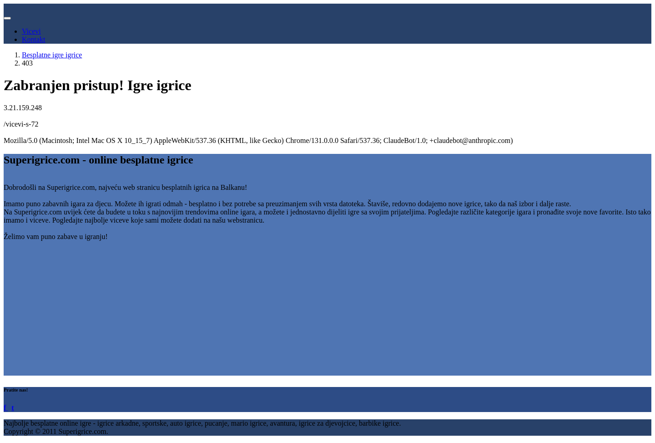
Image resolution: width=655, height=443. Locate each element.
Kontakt (33, 39)
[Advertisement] (276, 312)
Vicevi (31, 31)
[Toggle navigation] (7, 18)
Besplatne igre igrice (52, 55)
